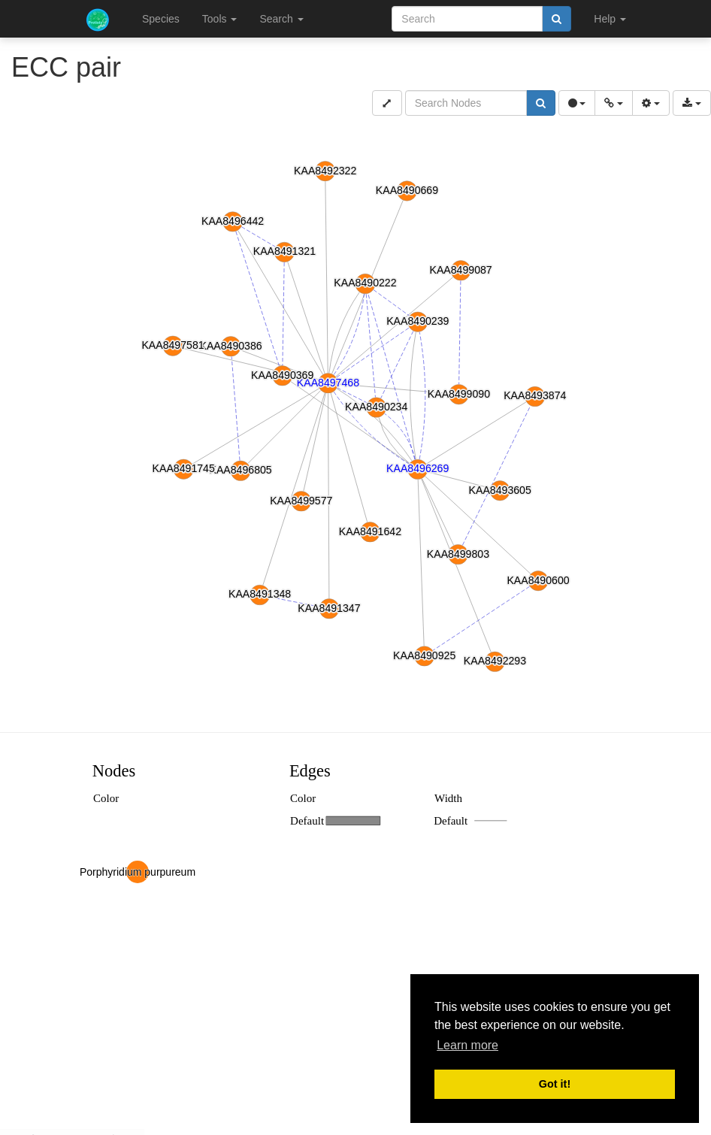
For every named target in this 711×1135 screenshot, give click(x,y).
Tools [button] (220, 19)
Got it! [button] (554, 1084)
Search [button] (281, 19)
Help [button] (610, 19)
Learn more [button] (467, 1045)
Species (161, 19)
